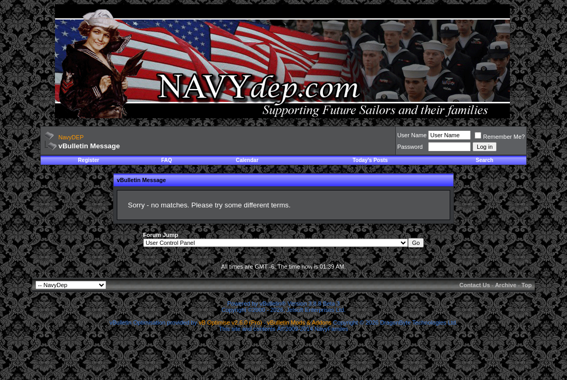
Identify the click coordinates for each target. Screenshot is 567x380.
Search (484, 160)
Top (527, 285)
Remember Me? (500, 137)
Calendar (247, 160)
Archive (505, 285)
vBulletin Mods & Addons (299, 322)
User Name (412, 135)
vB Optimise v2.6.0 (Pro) (230, 322)
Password (410, 147)
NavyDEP (71, 137)
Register (88, 160)
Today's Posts (370, 160)
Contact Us (474, 285)
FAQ (166, 160)
